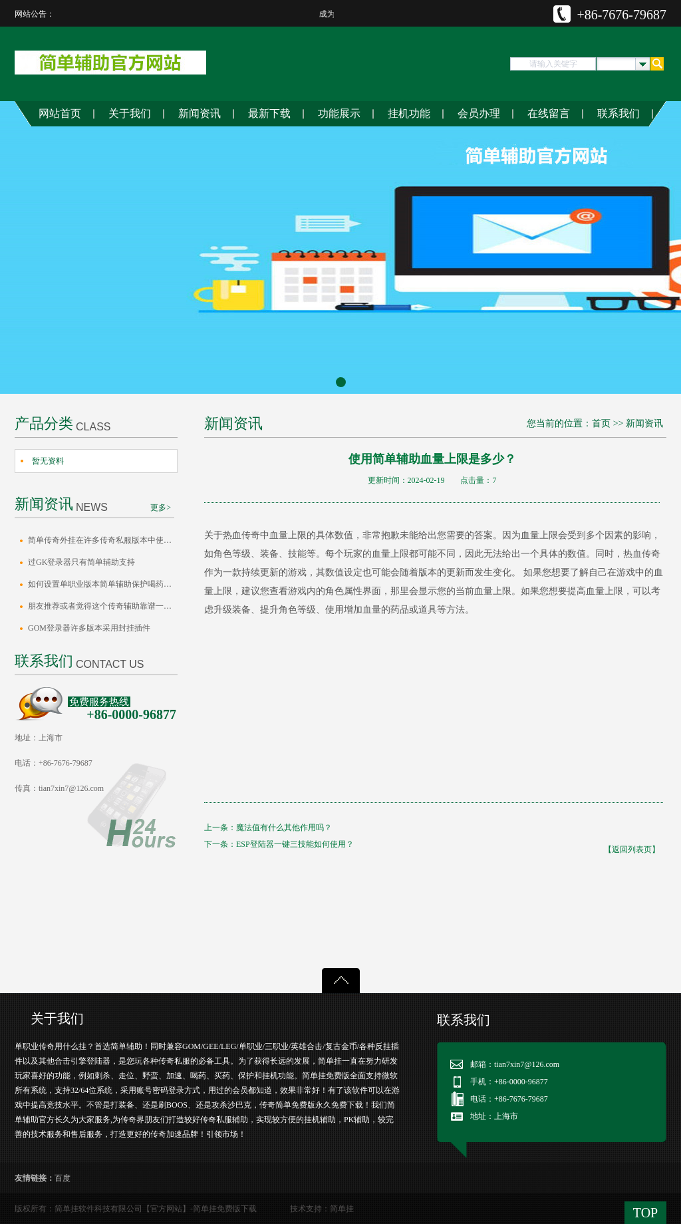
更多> (160, 507)
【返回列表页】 (632, 849)
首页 (601, 423)
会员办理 (479, 113)
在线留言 (548, 113)
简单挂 (342, 1208)
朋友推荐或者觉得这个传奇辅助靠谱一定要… (103, 606)
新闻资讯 (199, 113)
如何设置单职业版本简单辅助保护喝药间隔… (103, 584)
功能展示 (339, 113)
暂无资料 (48, 461)
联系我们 (618, 113)
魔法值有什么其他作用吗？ (284, 827)
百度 (62, 1178)
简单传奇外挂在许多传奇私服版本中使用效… (103, 540)
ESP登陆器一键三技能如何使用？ (295, 844)
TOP (645, 1212)
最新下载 (269, 113)
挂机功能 (409, 113)
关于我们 (129, 113)
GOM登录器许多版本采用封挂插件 (89, 628)
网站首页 (60, 113)
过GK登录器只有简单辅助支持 (81, 562)
